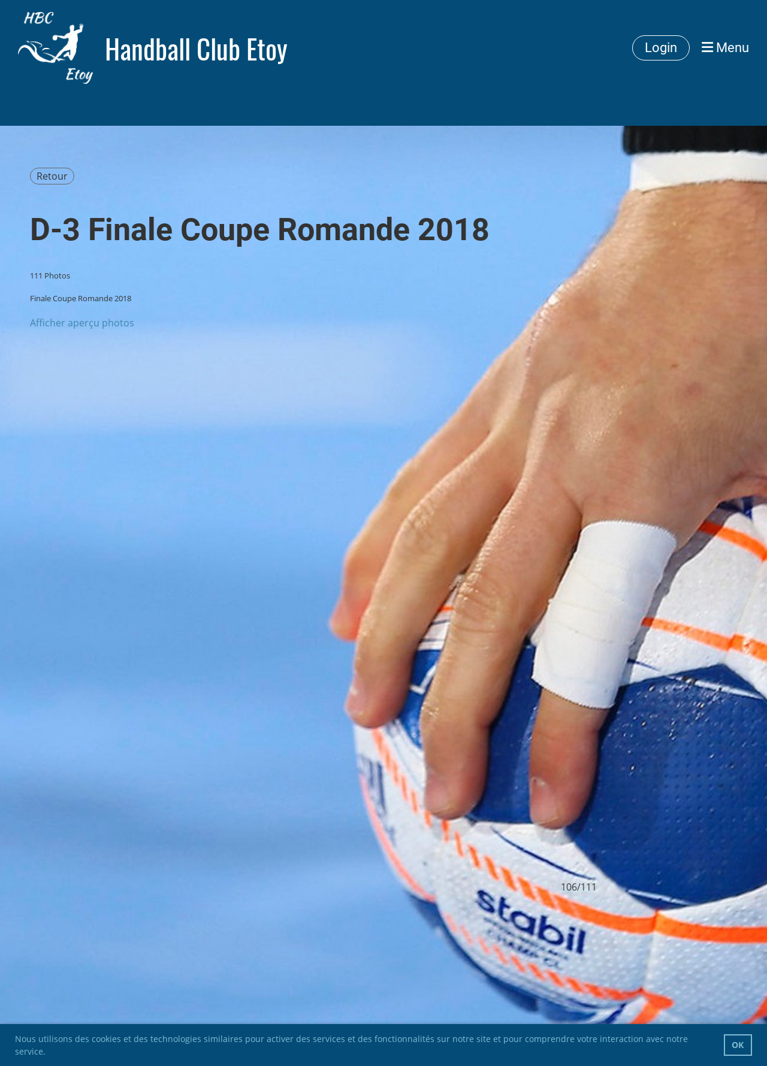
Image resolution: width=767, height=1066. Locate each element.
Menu (725, 47)
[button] (50, 1053)
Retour (52, 176)
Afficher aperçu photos (82, 322)
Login (661, 47)
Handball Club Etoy (196, 48)
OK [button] (738, 1044)
